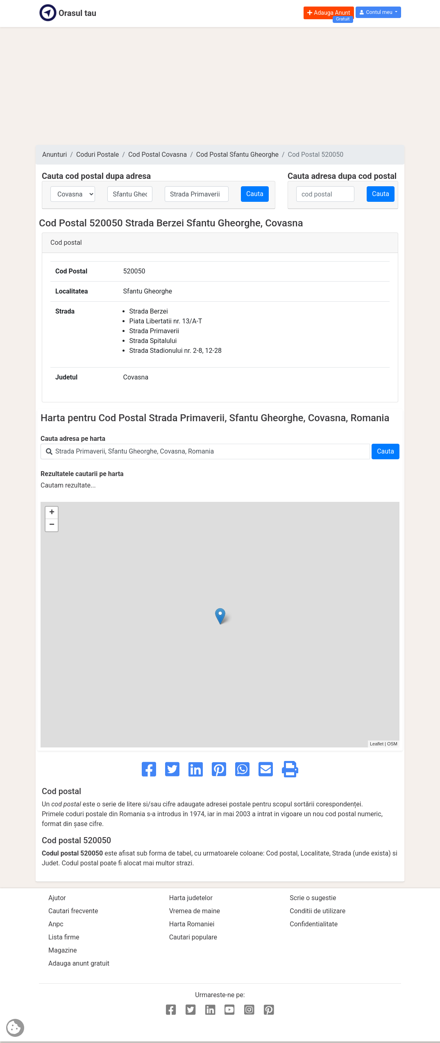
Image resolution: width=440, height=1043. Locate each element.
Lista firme (63, 937)
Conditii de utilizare (317, 911)
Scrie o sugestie (313, 898)
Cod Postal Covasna (157, 154)
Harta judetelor (191, 898)
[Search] (212, 451)
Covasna (136, 377)
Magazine (62, 950)
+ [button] (51, 513)
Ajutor (57, 898)
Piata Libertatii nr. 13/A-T (165, 321)
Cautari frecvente (73, 911)
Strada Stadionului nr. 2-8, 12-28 (175, 350)
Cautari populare (193, 937)
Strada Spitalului (153, 341)
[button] (378, 12)
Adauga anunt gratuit (78, 963)
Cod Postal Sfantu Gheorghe (237, 154)
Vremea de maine (194, 911)
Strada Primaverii (154, 331)
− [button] (51, 525)
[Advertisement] (220, 86)
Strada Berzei (148, 311)
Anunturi (54, 154)
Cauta (254, 194)
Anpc (56, 924)
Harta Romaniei (192, 924)
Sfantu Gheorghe (147, 291)
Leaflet (376, 743)
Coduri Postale (97, 154)
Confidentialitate (314, 924)
